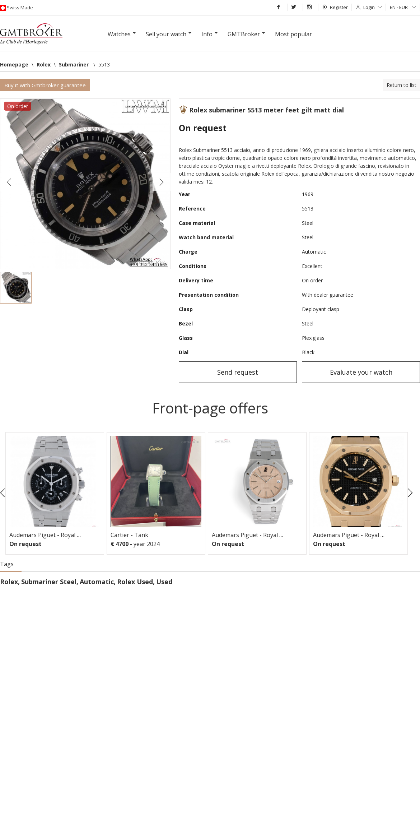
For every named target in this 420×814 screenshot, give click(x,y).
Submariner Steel (48, 581)
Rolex (9, 581)
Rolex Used (135, 581)
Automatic (97, 581)
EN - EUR (403, 7)
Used (164, 581)
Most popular (293, 34)
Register (335, 7)
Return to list (401, 85)
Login (372, 7)
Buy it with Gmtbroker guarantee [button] (45, 85)
